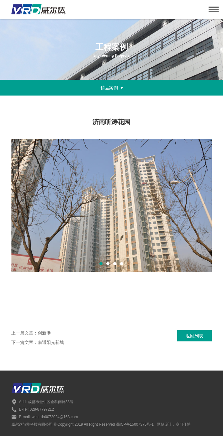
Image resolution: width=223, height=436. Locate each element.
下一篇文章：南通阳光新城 (37, 342)
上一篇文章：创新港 (31, 332)
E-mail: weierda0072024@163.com (44, 417)
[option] (111, 205)
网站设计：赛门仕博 (174, 424)
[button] (101, 263)
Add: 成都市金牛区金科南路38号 (42, 402)
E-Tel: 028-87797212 (32, 409)
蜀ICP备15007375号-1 (134, 424)
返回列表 (194, 335)
